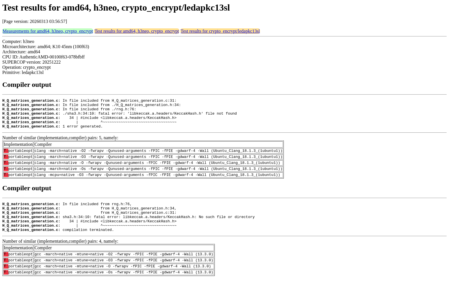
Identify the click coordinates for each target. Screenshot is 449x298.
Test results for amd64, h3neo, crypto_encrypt (136, 31)
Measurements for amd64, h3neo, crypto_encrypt (48, 31)
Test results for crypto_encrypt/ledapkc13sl (220, 31)
